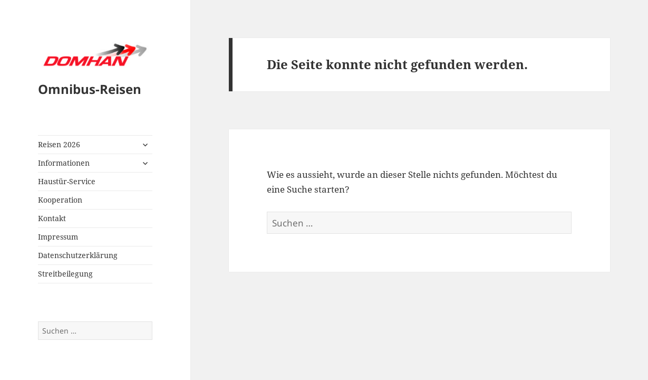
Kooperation (60, 200)
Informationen (64, 163)
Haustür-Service (66, 181)
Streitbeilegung (65, 274)
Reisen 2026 (59, 144)
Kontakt (52, 218)
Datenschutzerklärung (78, 255)
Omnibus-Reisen (89, 89)
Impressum (58, 237)
